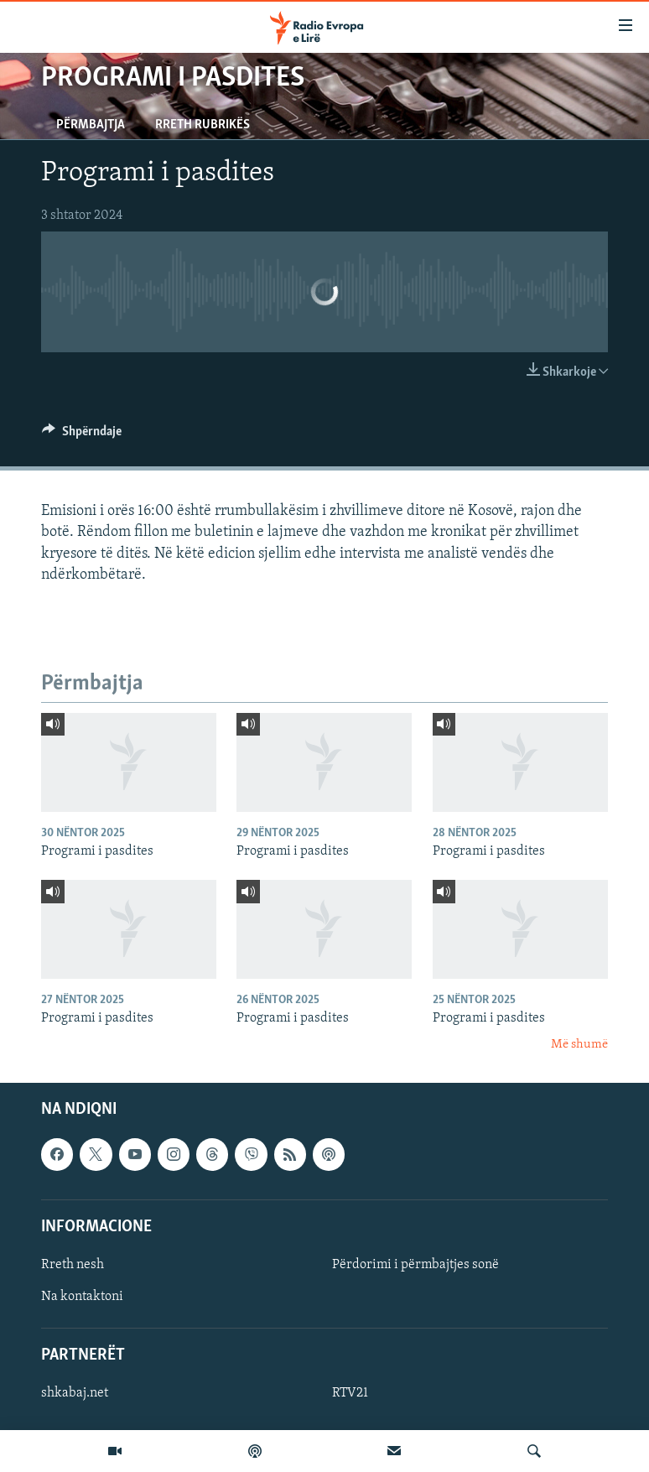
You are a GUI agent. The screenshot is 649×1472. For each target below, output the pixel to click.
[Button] (82, 435)
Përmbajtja (90, 125)
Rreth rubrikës (202, 125)
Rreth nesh (72, 1265)
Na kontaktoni (82, 1296)
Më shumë (579, 1044)
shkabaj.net (74, 1393)
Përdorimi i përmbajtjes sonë (415, 1265)
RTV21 (350, 1393)
